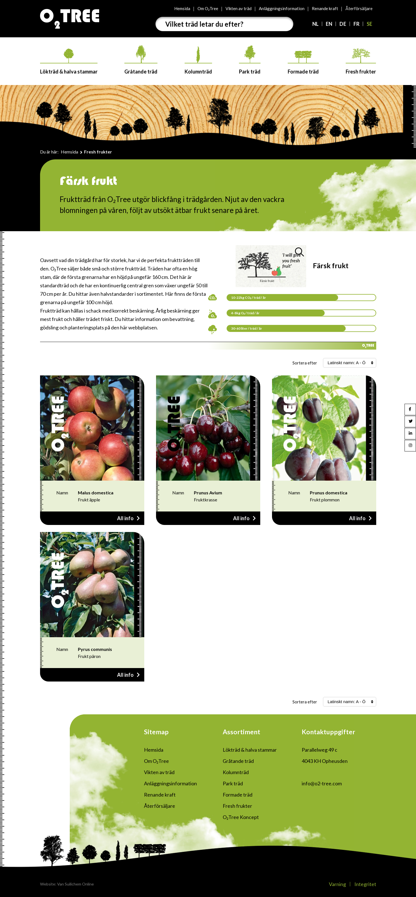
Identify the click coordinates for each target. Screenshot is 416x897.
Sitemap (156, 732)
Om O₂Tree (207, 8)
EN (329, 24)
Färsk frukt (330, 265)
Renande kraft (325, 8)
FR (356, 24)
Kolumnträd (198, 60)
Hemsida (182, 8)
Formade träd (303, 63)
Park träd (250, 60)
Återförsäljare (359, 8)
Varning (337, 884)
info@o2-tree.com (322, 783)
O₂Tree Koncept (241, 817)
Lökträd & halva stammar (68, 62)
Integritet (365, 884)
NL (315, 24)
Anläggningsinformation (282, 8)
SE (369, 24)
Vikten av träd (239, 8)
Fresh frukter (361, 61)
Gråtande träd (140, 60)
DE (343, 24)
